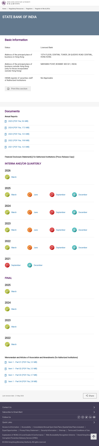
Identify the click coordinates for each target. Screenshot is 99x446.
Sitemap (62, 430)
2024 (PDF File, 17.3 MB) (18, 127)
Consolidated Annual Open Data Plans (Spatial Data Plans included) (58, 427)
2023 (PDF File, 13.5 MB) (18, 134)
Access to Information (10, 427)
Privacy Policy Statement (29, 430)
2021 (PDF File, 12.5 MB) (18, 147)
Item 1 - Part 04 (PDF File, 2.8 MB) (22, 381)
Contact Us (6, 407)
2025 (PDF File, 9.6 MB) (18, 121)
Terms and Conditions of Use (79, 430)
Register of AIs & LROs (42, 9)
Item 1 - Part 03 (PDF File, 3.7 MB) (22, 375)
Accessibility (26, 427)
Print (17, 88)
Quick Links (7, 422)
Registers (29, 9)
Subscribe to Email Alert (12, 412)
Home (4, 9)
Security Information (49, 430)
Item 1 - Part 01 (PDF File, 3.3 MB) (22, 362)
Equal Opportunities (9, 430)
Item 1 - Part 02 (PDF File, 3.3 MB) (22, 368)
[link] (61, 194)
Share (90, 395)
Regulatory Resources (16, 9)
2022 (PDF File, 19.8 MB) (18, 140)
